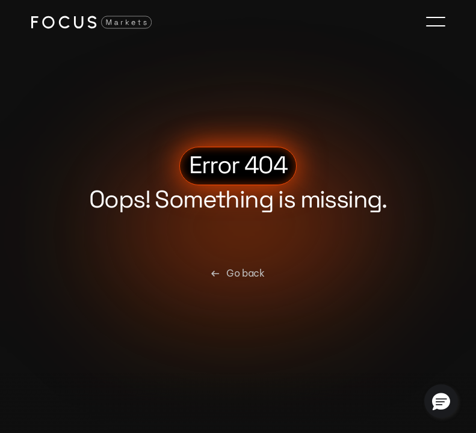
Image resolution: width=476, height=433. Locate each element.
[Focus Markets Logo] (91, 21)
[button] (441, 401)
